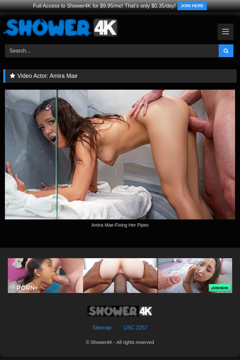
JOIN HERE (192, 5)
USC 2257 (135, 327)
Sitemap (102, 327)
